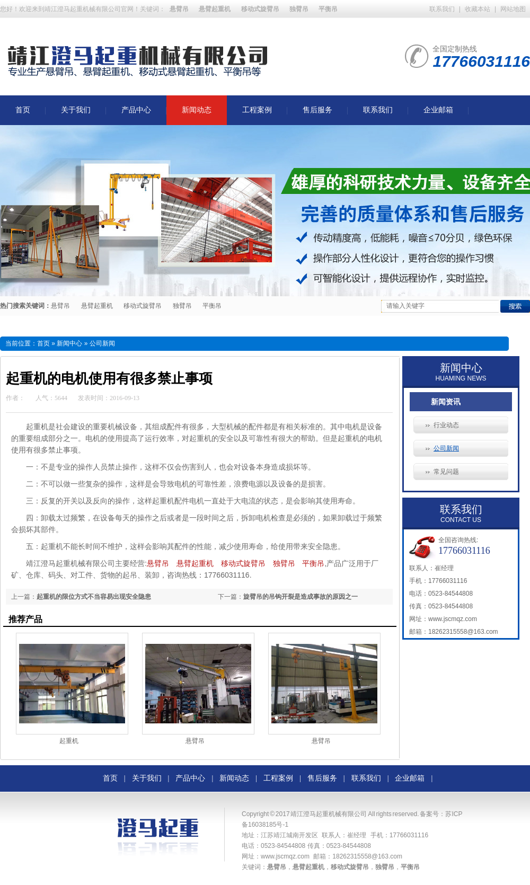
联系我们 (442, 9)
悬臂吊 (60, 305)
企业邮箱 (438, 110)
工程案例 (257, 110)
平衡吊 (212, 305)
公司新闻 (446, 448)
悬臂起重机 (97, 305)
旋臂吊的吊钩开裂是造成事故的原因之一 (300, 596)
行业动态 (446, 425)
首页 (22, 110)
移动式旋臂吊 (142, 305)
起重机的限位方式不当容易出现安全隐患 (94, 596)
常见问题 (446, 471)
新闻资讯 (446, 401)
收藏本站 (477, 9)
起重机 (68, 741)
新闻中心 (69, 343)
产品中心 (136, 110)
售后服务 (317, 110)
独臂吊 (182, 305)
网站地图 (513, 9)
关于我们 (76, 110)
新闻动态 (196, 110)
